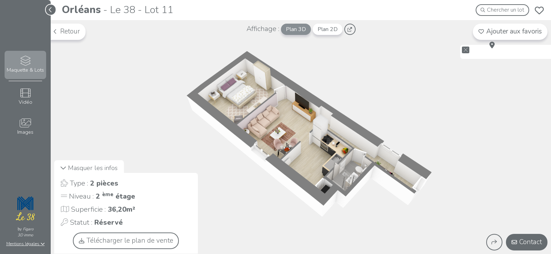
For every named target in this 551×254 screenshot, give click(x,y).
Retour (66, 31)
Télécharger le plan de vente (126, 240)
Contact (527, 242)
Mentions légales (25, 244)
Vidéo (25, 96)
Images (25, 126)
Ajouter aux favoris (510, 31)
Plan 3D (296, 29)
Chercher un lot (503, 10)
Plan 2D (328, 29)
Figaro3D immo (25, 232)
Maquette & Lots (25, 64)
